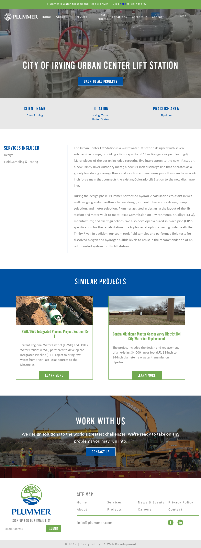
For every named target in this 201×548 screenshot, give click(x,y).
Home (46, 17)
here (123, 4)
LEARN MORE (54, 375)
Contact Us (100, 452)
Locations (119, 17)
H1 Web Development (119, 544)
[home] (21, 16)
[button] (62, 17)
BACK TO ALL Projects (100, 81)
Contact (158, 17)
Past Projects (102, 17)
